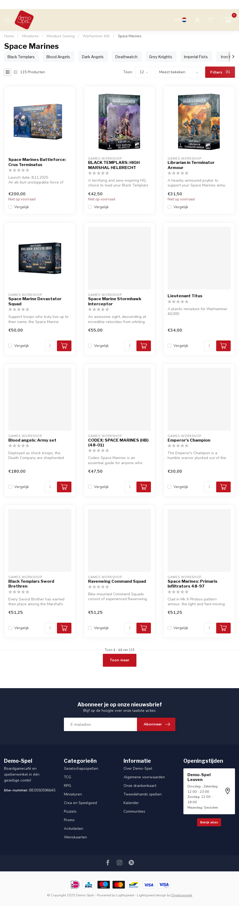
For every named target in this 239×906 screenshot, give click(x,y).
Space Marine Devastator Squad (34, 301)
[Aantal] (50, 345)
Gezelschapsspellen (81, 768)
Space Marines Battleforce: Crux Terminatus (37, 162)
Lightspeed (125, 895)
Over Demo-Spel (138, 768)
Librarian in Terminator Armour (191, 165)
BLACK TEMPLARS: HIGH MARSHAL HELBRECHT (114, 165)
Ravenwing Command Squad (117, 581)
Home (9, 36)
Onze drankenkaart (140, 785)
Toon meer (119, 660)
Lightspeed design (151, 895)
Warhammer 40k (96, 36)
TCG (67, 777)
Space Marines (130, 36)
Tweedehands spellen (143, 794)
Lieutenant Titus (185, 296)
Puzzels (70, 811)
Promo (69, 820)
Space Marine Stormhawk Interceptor (114, 301)
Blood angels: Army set (32, 440)
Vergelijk (21, 207)
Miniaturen (30, 36)
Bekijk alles (209, 822)
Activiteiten (73, 828)
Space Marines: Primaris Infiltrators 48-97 (193, 584)
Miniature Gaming (61, 36)
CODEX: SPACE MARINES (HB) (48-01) (118, 443)
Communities (134, 811)
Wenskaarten (75, 837)
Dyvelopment (182, 895)
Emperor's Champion (189, 440)
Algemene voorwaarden (144, 777)
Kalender (131, 802)
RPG (67, 785)
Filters (220, 72)
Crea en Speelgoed (80, 802)
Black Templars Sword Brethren (31, 584)
